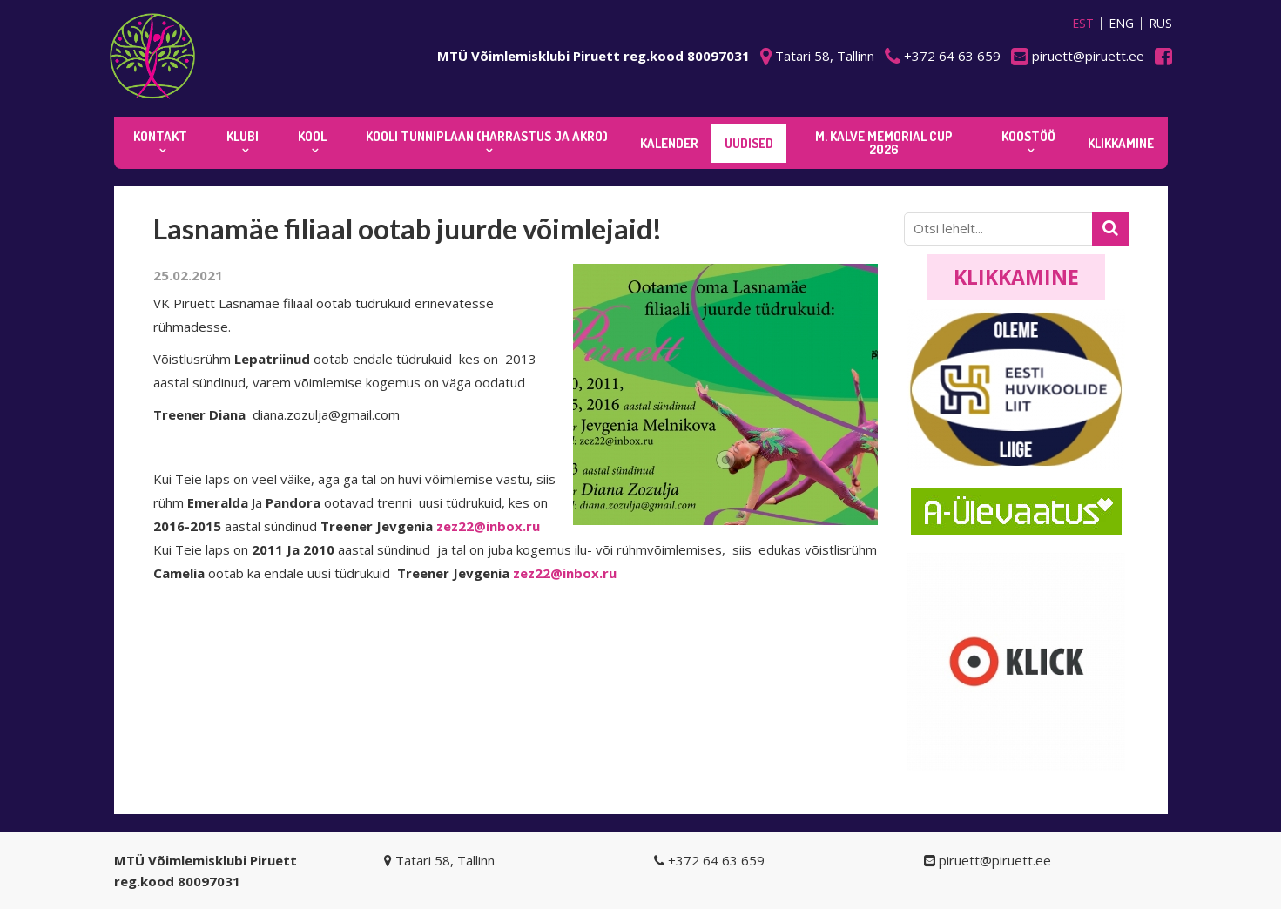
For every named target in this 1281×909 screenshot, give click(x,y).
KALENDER (669, 143)
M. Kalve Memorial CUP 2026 (884, 143)
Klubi (242, 136)
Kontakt (160, 136)
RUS (1160, 23)
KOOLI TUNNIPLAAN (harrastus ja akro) (487, 136)
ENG (1121, 23)
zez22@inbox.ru (488, 526)
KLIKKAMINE (1121, 143)
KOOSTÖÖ (1028, 136)
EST (1083, 23)
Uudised (749, 143)
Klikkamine (1016, 277)
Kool (312, 136)
